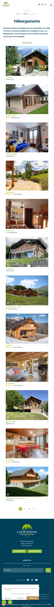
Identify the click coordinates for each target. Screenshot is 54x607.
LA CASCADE (10, 460)
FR (39, 4)
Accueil (18, 13)
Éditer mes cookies (36, 604)
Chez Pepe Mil (10, 383)
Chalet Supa (9, 269)
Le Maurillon (10, 230)
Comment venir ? (34, 551)
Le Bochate (9, 77)
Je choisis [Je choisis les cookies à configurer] (20, 598)
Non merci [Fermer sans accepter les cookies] (8, 598)
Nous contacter (19, 551)
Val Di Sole (9, 345)
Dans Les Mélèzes (11, 154)
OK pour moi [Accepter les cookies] (33, 598)
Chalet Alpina (10, 192)
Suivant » (33, 509)
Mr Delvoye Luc (11, 116)
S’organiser (25, 13)
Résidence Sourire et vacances (15, 498)
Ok (48, 570)
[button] (4, 604)
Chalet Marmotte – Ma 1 (13, 307)
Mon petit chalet (11, 422)
